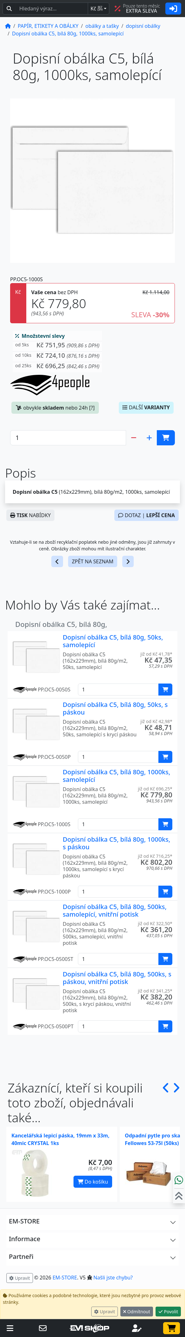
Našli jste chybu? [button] (113, 1277)
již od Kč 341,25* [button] (155, 991)
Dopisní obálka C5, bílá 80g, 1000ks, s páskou (116, 843)
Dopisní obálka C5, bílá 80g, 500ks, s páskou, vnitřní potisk (117, 978)
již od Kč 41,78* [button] (156, 654)
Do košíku (93, 1181)
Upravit (104, 1312)
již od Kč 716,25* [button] (155, 856)
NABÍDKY (30, 515)
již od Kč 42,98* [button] (156, 721)
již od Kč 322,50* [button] (155, 923)
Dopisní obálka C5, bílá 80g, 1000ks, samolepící (116, 776)
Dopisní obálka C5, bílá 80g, (61, 624)
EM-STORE (65, 1277)
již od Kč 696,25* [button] (155, 789)
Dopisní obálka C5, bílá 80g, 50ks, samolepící (113, 641)
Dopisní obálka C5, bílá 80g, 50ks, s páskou (115, 708)
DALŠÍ (146, 407)
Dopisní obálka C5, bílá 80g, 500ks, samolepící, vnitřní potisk (115, 910)
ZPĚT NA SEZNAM (92, 561)
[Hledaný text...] (52, 9)
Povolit (168, 1312)
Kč (97, 8)
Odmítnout (136, 1312)
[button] (57, 346)
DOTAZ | (146, 515)
